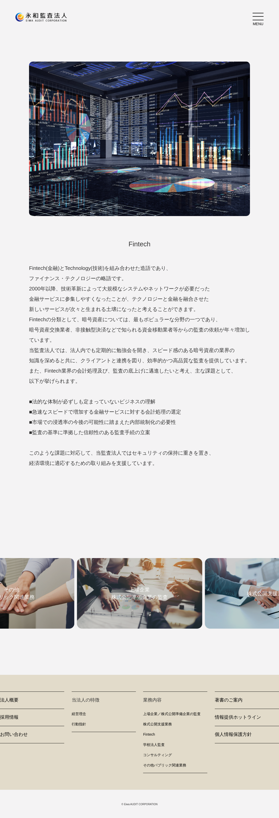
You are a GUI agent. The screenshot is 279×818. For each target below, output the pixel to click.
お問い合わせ (14, 734)
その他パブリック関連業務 (164, 765)
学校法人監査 (154, 745)
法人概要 (9, 700)
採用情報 (9, 717)
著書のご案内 (229, 700)
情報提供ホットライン (238, 717)
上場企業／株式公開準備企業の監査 (172, 714)
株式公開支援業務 (157, 724)
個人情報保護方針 (233, 734)
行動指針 (79, 724)
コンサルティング (157, 755)
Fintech (149, 734)
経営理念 (79, 714)
